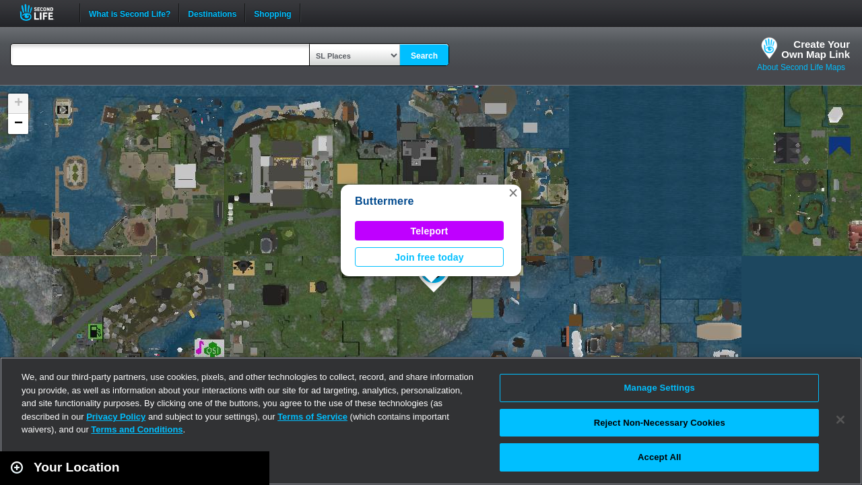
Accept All (659, 457)
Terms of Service (312, 417)
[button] (513, 193)
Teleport (430, 231)
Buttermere (384, 201)
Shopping (272, 12)
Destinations (212, 12)
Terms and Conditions (137, 429)
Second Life (44, 12)
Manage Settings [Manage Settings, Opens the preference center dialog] (659, 388)
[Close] (840, 419)
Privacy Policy (115, 417)
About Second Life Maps (801, 67)
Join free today (429, 257)
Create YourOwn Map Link (815, 49)
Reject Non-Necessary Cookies (659, 423)
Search (424, 56)
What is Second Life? (129, 12)
